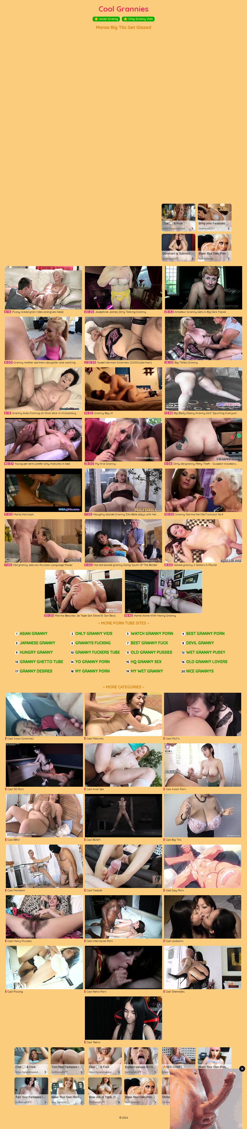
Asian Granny (106, 19)
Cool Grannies (124, 8)
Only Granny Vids (138, 19)
